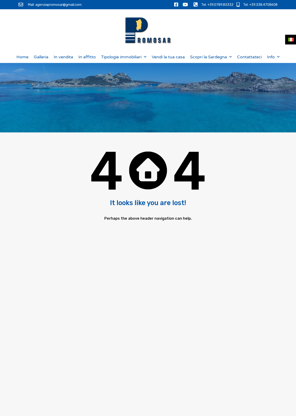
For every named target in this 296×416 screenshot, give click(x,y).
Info (273, 57)
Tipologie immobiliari (123, 57)
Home (22, 56)
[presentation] (228, 378)
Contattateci (249, 56)
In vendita (63, 56)
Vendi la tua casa (168, 56)
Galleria (41, 56)
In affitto (87, 56)
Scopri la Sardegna (211, 57)
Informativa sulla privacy (241, 356)
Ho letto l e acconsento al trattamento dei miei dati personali (233, 362)
